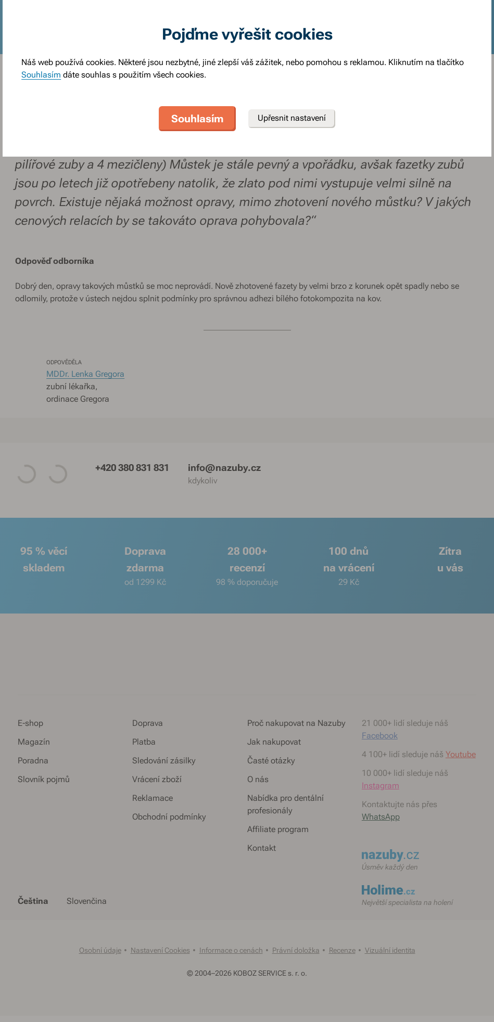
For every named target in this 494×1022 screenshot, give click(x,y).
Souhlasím (41, 75)
